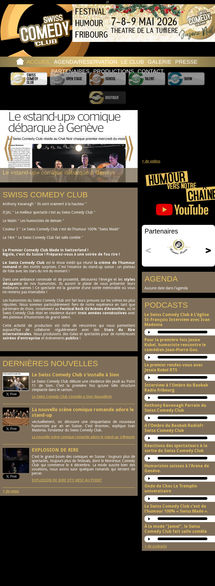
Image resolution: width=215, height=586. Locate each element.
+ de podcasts (155, 546)
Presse (186, 62)
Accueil (38, 62)
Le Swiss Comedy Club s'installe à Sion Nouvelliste (72, 396)
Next (129, 148)
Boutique (107, 97)
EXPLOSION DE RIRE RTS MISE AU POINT (67, 480)
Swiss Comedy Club (28, 78)
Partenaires (70, 71)
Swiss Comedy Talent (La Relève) (146, 78)
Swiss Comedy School (107, 78)
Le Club (132, 62)
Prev (8, 148)
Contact (151, 71)
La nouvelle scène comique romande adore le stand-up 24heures (83, 437)
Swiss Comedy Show (186, 78)
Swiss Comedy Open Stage (68, 78)
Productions (113, 71)
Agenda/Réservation (85, 62)
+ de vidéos (151, 161)
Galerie (159, 62)
